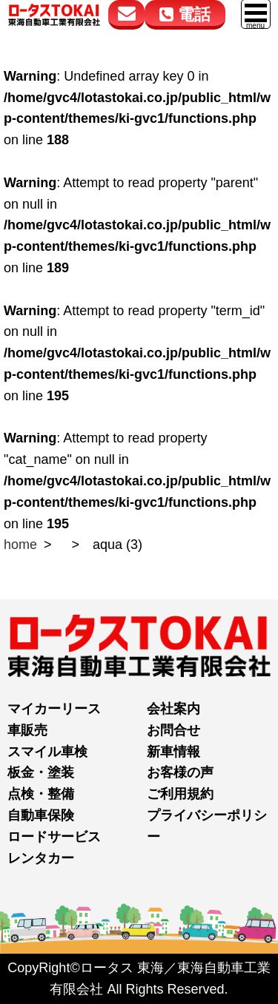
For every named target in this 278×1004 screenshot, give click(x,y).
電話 (185, 14)
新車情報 (173, 751)
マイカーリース (54, 708)
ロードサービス (54, 836)
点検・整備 (40, 793)
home (20, 544)
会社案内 (173, 708)
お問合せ (173, 730)
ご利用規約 (180, 793)
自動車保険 (40, 815)
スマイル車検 (47, 751)
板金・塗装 (40, 772)
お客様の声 (180, 772)
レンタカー (40, 858)
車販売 (27, 730)
